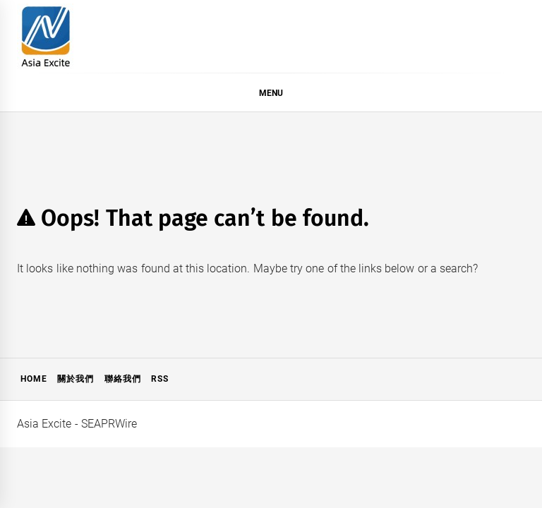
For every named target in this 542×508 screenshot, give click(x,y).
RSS (160, 379)
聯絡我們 (122, 379)
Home (33, 379)
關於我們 (75, 379)
